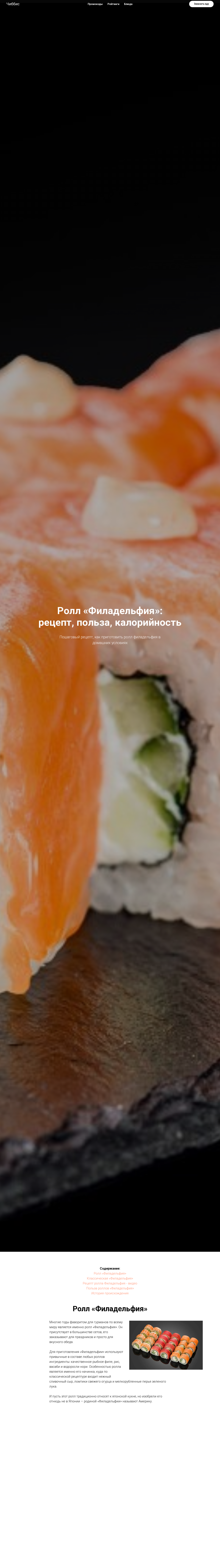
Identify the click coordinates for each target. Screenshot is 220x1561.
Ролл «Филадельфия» (110, 1273)
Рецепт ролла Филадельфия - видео (110, 1283)
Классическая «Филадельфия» (110, 1278)
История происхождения (110, 1293)
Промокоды (95, 4)
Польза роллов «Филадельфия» (110, 1288)
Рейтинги (113, 4)
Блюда (128, 4)
